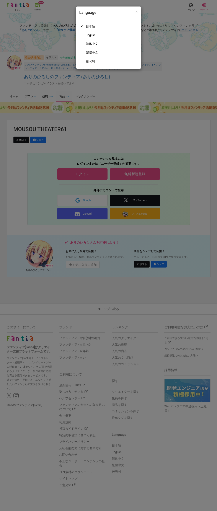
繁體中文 (92, 52)
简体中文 (92, 44)
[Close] (136, 11)
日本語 (90, 26)
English (91, 35)
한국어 (90, 61)
